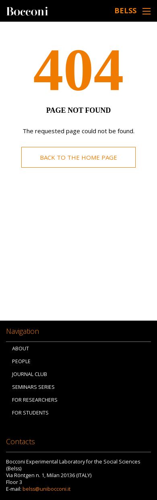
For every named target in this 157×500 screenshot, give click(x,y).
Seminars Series (33, 387)
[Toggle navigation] (146, 11)
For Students (30, 412)
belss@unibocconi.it (46, 489)
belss (125, 10)
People (21, 361)
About (20, 348)
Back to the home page (78, 157)
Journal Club (29, 374)
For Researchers (35, 399)
